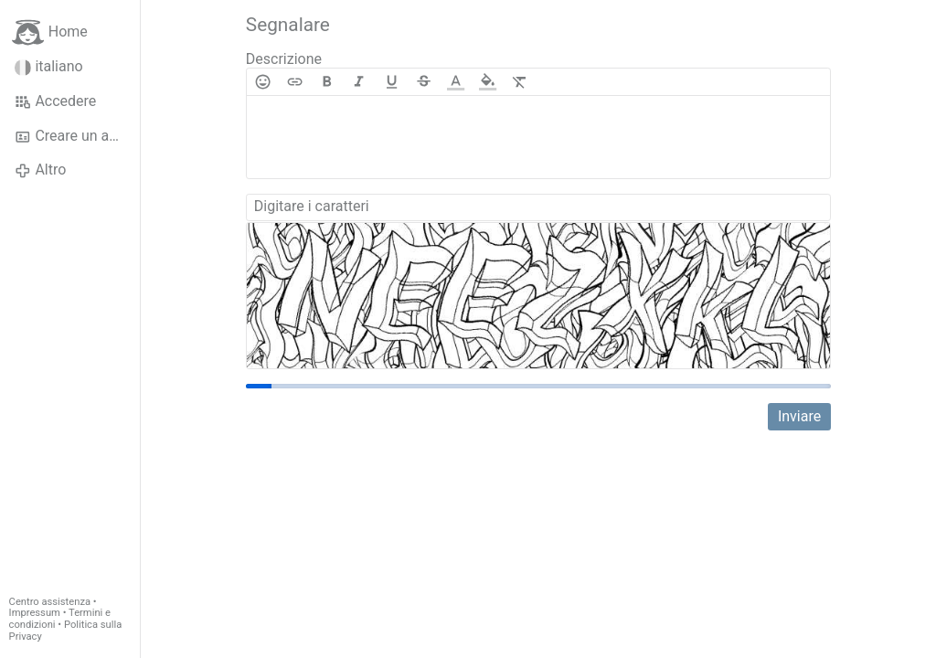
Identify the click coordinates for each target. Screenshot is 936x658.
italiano (49, 67)
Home (50, 32)
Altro (40, 170)
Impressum (34, 613)
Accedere (55, 101)
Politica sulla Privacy (65, 630)
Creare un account (77, 136)
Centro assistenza (49, 602)
